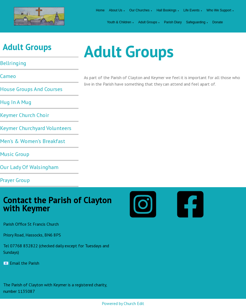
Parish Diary (173, 22)
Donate (217, 22)
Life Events (191, 10)
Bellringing (13, 63)
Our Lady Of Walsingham (29, 167)
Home (100, 10)
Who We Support (218, 10)
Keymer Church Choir (24, 115)
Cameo (8, 76)
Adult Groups (148, 22)
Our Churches (139, 10)
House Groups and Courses (31, 89)
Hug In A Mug (15, 102)
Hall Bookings (166, 10)
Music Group (14, 154)
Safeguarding (195, 22)
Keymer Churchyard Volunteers (35, 128)
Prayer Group (15, 180)
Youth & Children (119, 22)
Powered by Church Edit (123, 303)
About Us (115, 10)
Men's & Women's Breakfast (32, 141)
